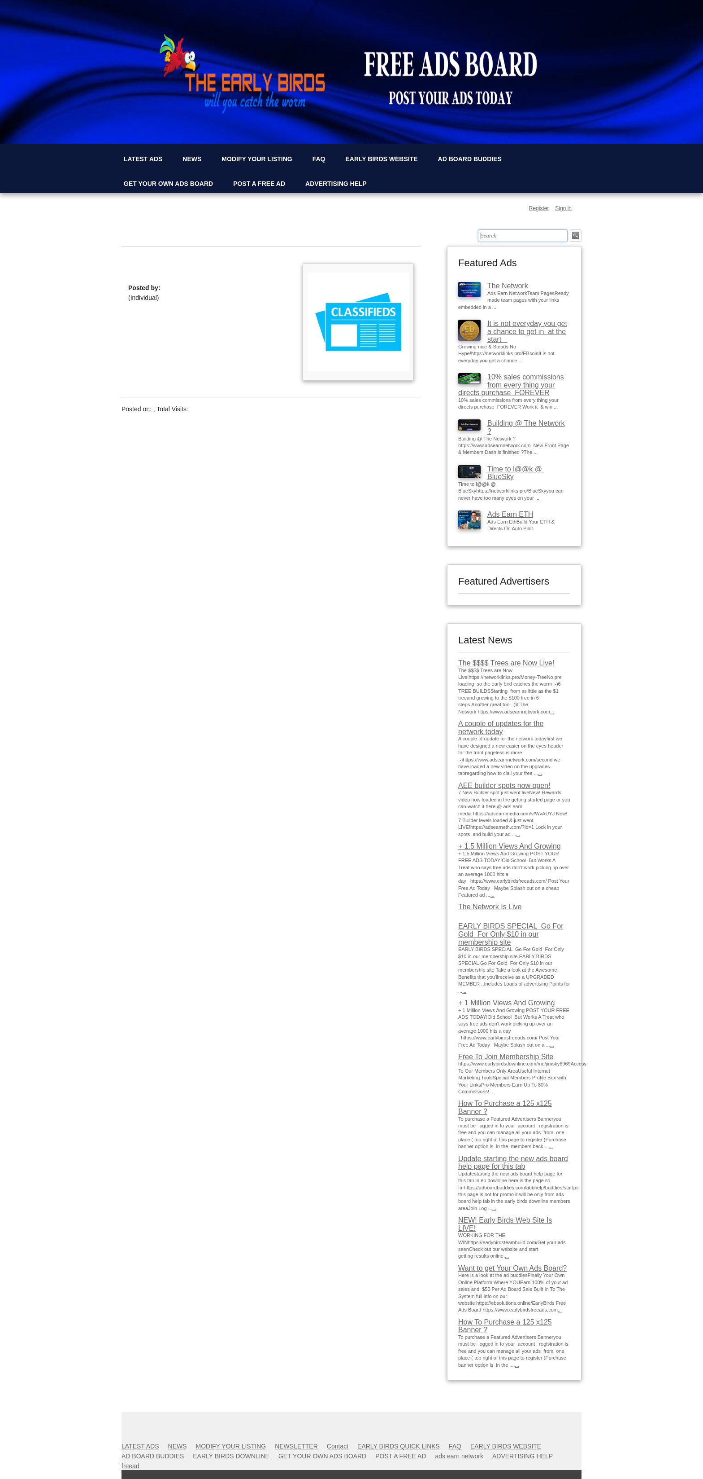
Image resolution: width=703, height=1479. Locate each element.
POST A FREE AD (259, 183)
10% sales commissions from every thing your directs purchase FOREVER (511, 384)
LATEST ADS (143, 159)
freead (130, 1466)
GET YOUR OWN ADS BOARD (168, 183)
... (552, 711)
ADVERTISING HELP (336, 183)
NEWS (191, 159)
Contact (337, 1446)
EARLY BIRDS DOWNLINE (231, 1456)
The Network (507, 286)
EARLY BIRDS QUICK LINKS (398, 1446)
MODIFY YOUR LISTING (256, 159)
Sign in (563, 208)
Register (539, 208)
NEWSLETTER (296, 1446)
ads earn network (459, 1456)
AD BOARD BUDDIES (470, 159)
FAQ (318, 159)
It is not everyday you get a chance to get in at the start (527, 331)
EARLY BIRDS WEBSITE (382, 159)
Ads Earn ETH (510, 514)
